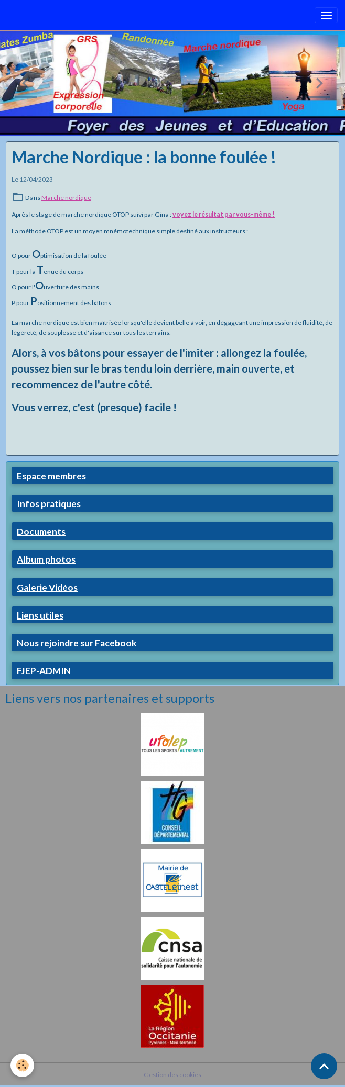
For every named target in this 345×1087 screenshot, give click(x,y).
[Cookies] (22, 1065)
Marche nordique (66, 197)
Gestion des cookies (172, 1075)
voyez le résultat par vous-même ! (223, 214)
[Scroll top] (324, 1066)
